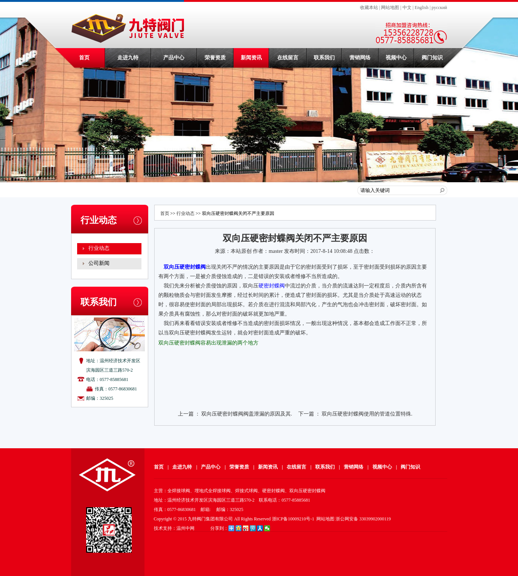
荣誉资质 (215, 57)
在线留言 (287, 57)
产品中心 (173, 57)
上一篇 (186, 414)
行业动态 (98, 248)
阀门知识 (432, 57)
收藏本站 (369, 7)
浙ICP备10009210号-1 (293, 519)
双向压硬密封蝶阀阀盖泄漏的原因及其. (246, 414)
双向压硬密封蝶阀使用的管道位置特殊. (367, 414)
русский (439, 7)
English (421, 7)
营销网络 (360, 57)
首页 (84, 57)
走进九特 (127, 57)
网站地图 (390, 7)
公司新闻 (98, 263)
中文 (407, 7)
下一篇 (306, 414)
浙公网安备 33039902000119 (363, 519)
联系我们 (324, 57)
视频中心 (396, 57)
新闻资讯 (251, 57)
